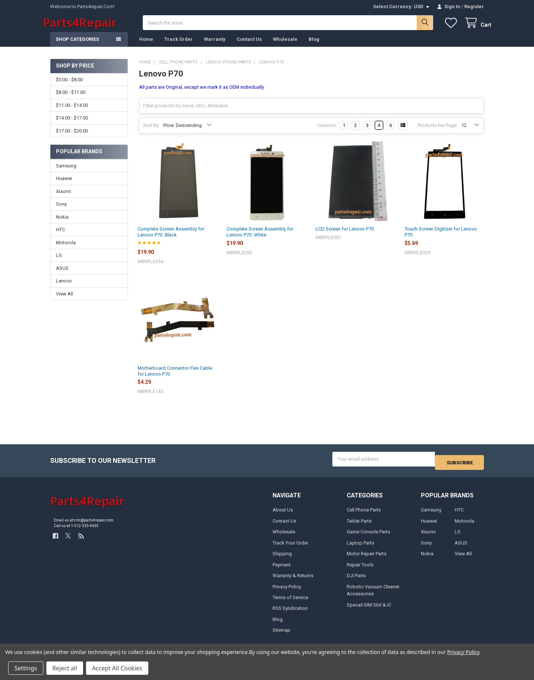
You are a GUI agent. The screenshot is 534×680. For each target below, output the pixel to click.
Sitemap (281, 634)
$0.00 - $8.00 (69, 87)
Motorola (66, 250)
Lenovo (64, 288)
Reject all (64, 668)
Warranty (214, 46)
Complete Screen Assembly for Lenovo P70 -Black (171, 239)
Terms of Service (290, 601)
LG (59, 262)
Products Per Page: (438, 132)
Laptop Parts (360, 546)
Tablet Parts (359, 524)
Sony (61, 211)
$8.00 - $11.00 (70, 99)
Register (474, 6)
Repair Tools (360, 568)
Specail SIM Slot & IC (369, 608)
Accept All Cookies (117, 668)
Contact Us (249, 46)
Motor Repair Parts (366, 557)
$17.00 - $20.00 (72, 138)
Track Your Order (290, 546)
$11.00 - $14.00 (72, 112)
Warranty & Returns (293, 579)
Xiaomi (63, 199)
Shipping (282, 557)
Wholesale (285, 46)
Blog (314, 46)
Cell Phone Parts (364, 514)
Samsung (66, 173)
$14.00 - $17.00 (72, 125)
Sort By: (151, 132)
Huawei (64, 186)
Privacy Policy (287, 590)
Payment (282, 568)
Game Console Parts (368, 536)
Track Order (178, 46)
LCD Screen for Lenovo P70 (345, 236)
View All (64, 301)
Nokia (62, 224)
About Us (283, 514)
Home (146, 46)
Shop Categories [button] (77, 46)
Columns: (327, 132)
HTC (60, 237)
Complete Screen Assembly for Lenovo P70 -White (260, 239)
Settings (25, 668)
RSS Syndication (290, 612)
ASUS (62, 275)
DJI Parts (356, 579)
